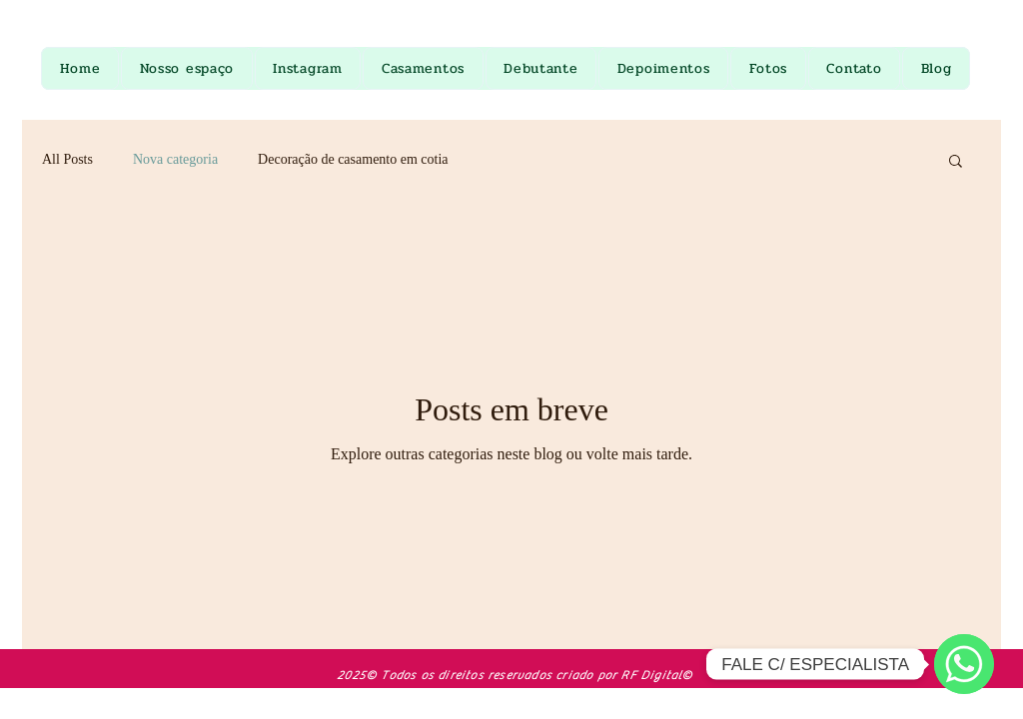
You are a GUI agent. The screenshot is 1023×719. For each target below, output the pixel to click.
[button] (955, 162)
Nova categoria (175, 159)
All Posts (67, 159)
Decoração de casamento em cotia (353, 159)
